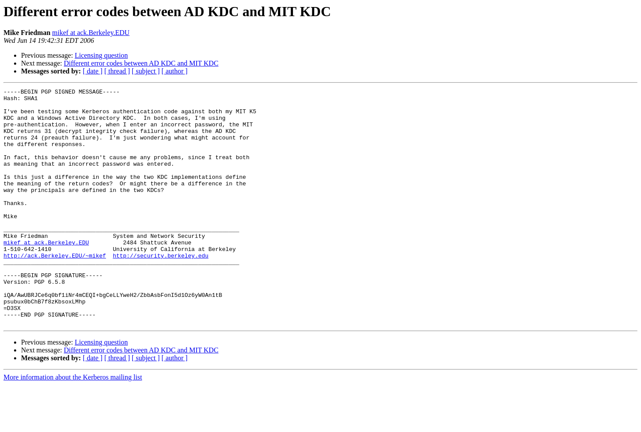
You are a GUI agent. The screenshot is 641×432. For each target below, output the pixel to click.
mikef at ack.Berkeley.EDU (91, 32)
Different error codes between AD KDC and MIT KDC (141, 63)
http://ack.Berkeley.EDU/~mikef (55, 289)
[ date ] (92, 71)
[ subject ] (146, 71)
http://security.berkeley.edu (160, 289)
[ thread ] (117, 71)
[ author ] (175, 71)
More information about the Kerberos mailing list (73, 424)
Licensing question (101, 55)
